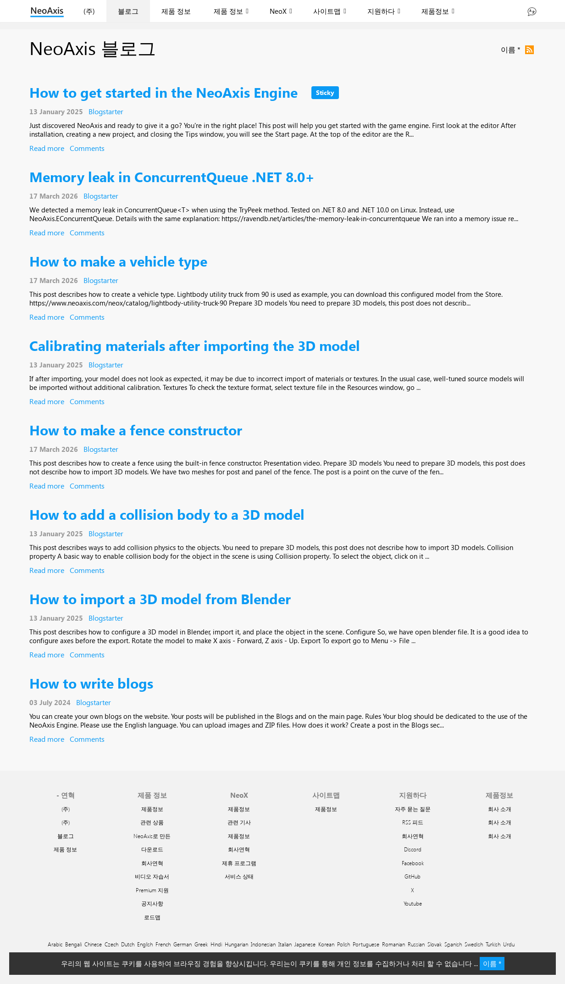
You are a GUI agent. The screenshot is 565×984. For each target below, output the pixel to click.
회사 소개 (499, 808)
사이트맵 (327, 11)
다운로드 (152, 849)
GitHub (412, 876)
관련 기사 (239, 822)
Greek (201, 944)
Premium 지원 (152, 890)
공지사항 (152, 903)
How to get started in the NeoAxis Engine (163, 92)
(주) (89, 11)
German (182, 944)
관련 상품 (152, 822)
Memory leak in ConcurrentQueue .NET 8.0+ (172, 176)
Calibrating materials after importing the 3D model (194, 345)
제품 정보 (176, 11)
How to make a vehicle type (118, 260)
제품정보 (435, 11)
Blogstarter (106, 111)
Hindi (216, 944)
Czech (111, 944)
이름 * (492, 963)
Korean (326, 944)
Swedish (474, 944)
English (145, 944)
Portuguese (366, 944)
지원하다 (381, 11)
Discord (412, 849)
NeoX (278, 11)
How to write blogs (91, 682)
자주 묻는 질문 (413, 808)
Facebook (413, 863)
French (163, 944)
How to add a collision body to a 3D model (167, 514)
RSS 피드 (412, 822)
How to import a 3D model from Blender (160, 598)
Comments (87, 148)
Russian (416, 944)
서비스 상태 (239, 876)
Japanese (305, 944)
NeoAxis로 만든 (152, 835)
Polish (343, 944)
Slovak (434, 944)
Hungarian (236, 944)
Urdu (509, 944)
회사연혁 (152, 863)
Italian (285, 944)
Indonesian (263, 944)
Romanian (393, 944)
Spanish (453, 944)
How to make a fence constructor (135, 429)
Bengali (73, 944)
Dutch (127, 944)
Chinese (93, 944)
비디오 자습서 (152, 876)
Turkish (493, 944)
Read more (46, 148)
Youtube (413, 903)
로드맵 (152, 917)
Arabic (55, 944)
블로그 (128, 11)
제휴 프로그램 (239, 863)
